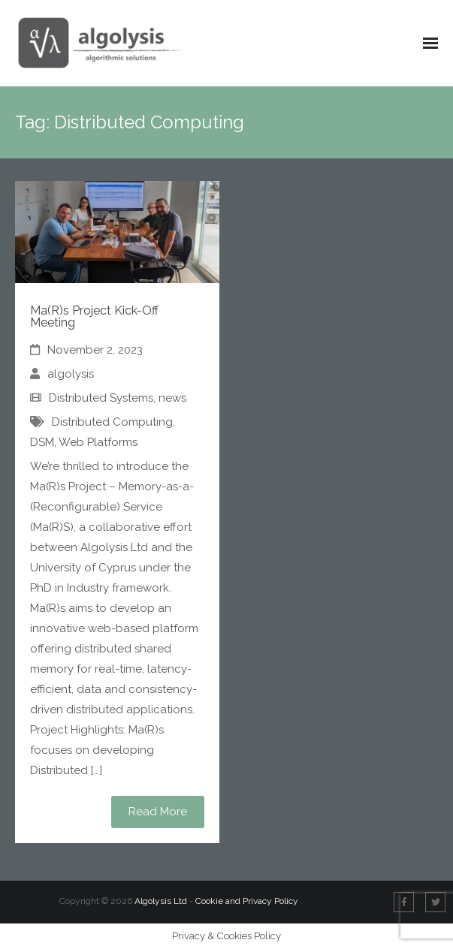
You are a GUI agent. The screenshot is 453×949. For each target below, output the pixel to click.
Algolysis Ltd (160, 901)
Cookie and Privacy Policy (247, 901)
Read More (157, 811)
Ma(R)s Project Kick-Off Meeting (94, 316)
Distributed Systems (101, 398)
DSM (42, 442)
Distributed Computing (112, 422)
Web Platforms (98, 442)
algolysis (70, 374)
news (172, 398)
